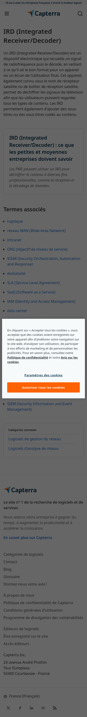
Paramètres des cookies (43, 375)
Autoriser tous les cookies (43, 387)
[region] (43, 358)
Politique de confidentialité (27, 357)
